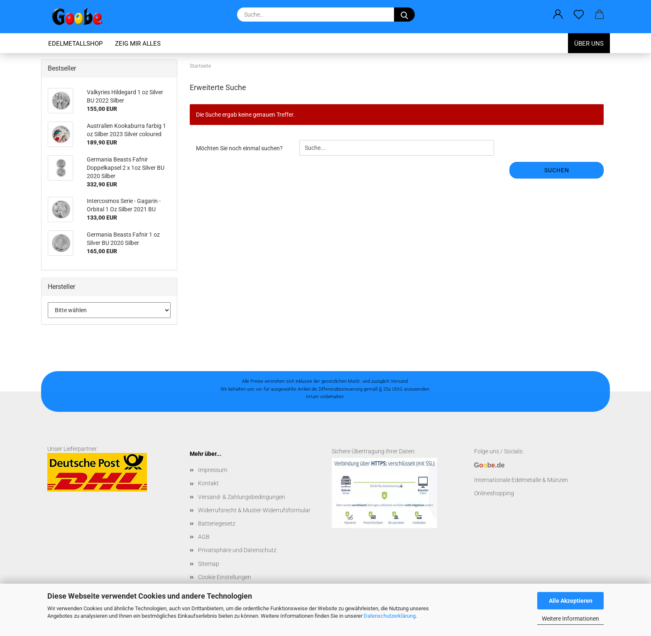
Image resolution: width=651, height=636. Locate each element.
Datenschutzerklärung (390, 616)
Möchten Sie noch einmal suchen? (239, 148)
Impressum (212, 470)
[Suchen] (404, 14)
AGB (204, 536)
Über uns (589, 43)
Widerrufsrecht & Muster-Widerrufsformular (254, 510)
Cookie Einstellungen (224, 577)
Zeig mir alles (138, 43)
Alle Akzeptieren (570, 600)
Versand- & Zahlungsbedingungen (241, 497)
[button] (558, 14)
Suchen (556, 170)
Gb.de (489, 465)
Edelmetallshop (75, 43)
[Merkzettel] (578, 14)
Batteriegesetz (216, 523)
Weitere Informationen (570, 618)
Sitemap (208, 563)
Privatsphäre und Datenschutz (237, 550)
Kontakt (208, 483)
